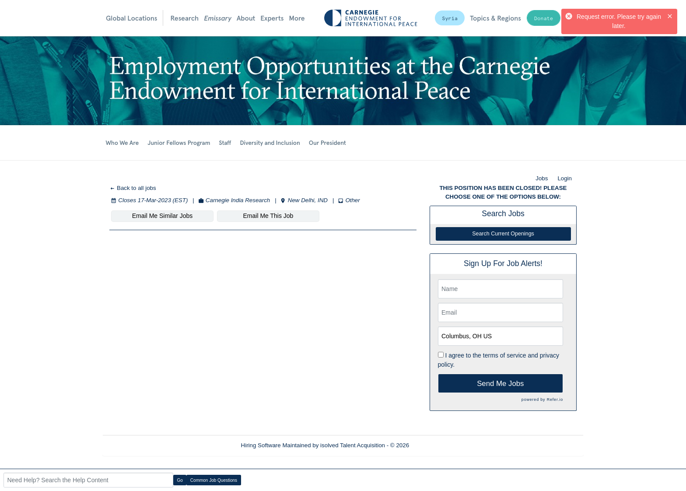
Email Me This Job (268, 215)
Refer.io (555, 399)
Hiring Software (261, 445)
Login (564, 178)
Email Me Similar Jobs (162, 215)
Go (180, 480)
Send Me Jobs (500, 383)
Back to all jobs (132, 188)
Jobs (542, 178)
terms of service (504, 355)
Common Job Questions (213, 480)
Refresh (435, 445)
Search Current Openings (503, 234)
